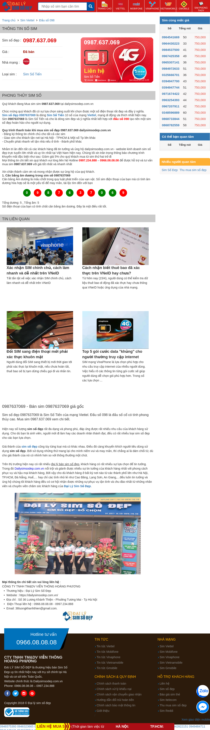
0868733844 (170, 119)
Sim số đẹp (167, 689)
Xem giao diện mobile (196, 719)
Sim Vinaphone (170, 657)
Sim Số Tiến (32, 74)
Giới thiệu (103, 710)
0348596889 (170, 112)
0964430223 (170, 43)
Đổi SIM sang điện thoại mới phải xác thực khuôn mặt (37, 354)
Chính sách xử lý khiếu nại (114, 689)
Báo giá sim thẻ (170, 694)
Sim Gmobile (168, 668)
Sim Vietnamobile (171, 662)
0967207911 (170, 106)
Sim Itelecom (168, 700)
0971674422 (170, 93)
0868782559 (170, 125)
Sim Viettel (167, 646)
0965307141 (170, 62)
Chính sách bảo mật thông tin (116, 705)
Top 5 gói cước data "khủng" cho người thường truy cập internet (112, 354)
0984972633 (170, 68)
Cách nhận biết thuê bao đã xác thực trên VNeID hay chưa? (111, 270)
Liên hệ (164, 683)
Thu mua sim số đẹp (193, 170)
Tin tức (101, 639)
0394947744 (170, 87)
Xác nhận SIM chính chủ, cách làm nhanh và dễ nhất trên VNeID (38, 270)
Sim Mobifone (169, 651)
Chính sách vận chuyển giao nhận (119, 694)
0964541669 (170, 37)
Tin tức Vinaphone (108, 657)
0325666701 (170, 75)
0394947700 (170, 81)
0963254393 (170, 100)
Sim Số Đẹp (170, 170)
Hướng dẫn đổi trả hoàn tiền (115, 700)
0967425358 (170, 56)
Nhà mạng (167, 639)
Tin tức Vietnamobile (110, 662)
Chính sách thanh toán (111, 683)
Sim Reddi (166, 710)
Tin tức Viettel (105, 646)
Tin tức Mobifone (107, 651)
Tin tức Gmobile (107, 668)
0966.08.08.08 (36, 642)
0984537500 (170, 49)
